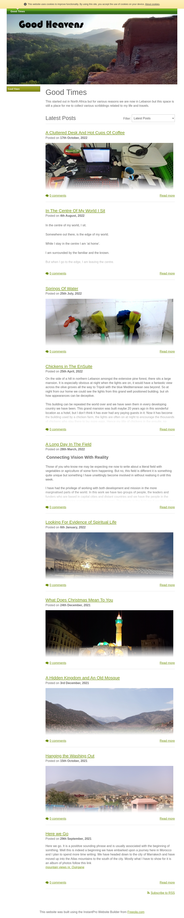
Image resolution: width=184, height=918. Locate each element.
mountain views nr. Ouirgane (65, 867)
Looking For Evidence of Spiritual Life (81, 522)
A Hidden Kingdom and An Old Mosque (83, 677)
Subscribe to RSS (161, 892)
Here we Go (57, 833)
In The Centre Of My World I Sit (75, 210)
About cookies (152, 4)
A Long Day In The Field (68, 444)
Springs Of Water (62, 288)
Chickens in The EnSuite (69, 366)
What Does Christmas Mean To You (79, 600)
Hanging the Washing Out (70, 755)
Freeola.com (135, 912)
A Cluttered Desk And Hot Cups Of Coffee (85, 132)
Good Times (18, 11)
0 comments (56, 195)
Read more (167, 195)
